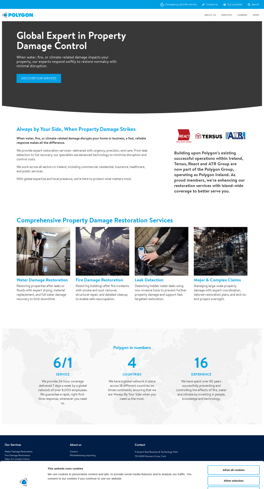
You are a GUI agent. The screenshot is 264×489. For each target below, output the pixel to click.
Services (226, 15)
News (256, 15)
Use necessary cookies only (233, 465)
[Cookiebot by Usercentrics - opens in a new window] (23, 482)
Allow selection (233, 455)
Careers (242, 15)
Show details (190, 481)
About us (210, 15)
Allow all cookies (234, 444)
